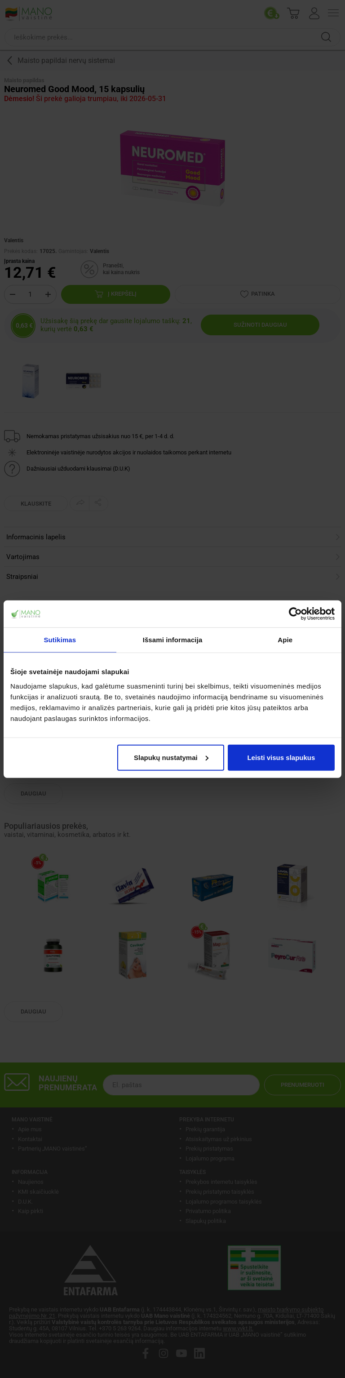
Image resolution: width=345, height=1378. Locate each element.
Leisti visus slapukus (281, 757)
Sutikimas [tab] (60, 640)
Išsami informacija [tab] (173, 640)
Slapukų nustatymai (171, 757)
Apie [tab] (285, 640)
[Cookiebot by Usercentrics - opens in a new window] (295, 614)
